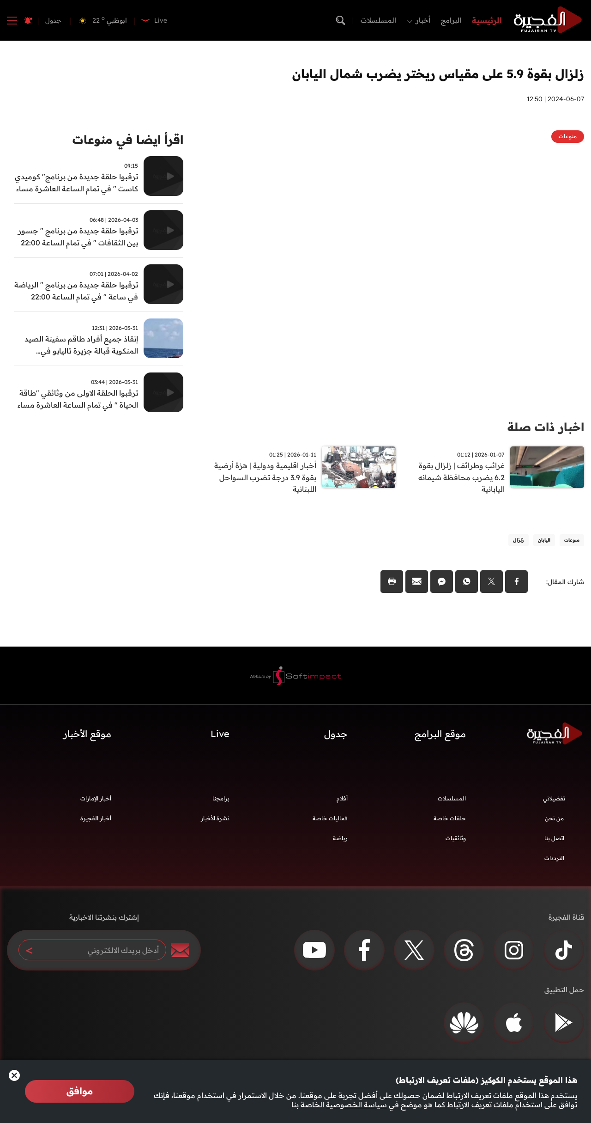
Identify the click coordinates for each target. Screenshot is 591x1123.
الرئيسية (487, 20)
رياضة (340, 839)
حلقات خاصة (450, 819)
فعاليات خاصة (330, 819)
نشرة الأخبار (215, 819)
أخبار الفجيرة (95, 819)
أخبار (423, 20)
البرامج (451, 20)
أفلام (342, 799)
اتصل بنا (554, 839)
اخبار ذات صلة (544, 426)
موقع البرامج (440, 735)
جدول (53, 20)
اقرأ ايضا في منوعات (125, 139)
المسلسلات (378, 20)
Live (220, 735)
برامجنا (220, 799)
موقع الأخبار (87, 735)
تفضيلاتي (554, 799)
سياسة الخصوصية (356, 1104)
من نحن (554, 819)
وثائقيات (456, 839)
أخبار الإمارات (95, 799)
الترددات (554, 859)
